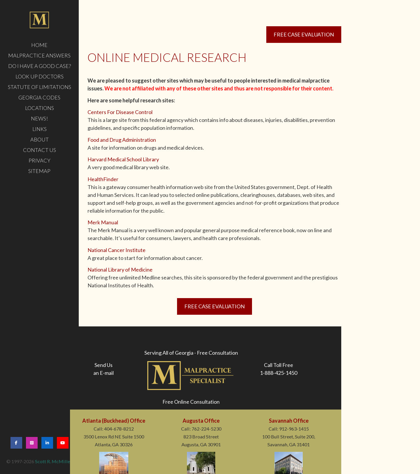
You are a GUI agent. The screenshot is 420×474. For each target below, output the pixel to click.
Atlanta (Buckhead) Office (113, 420)
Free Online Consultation (191, 401)
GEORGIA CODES (39, 97)
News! (39, 118)
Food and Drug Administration (122, 140)
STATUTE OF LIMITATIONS (39, 87)
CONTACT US (39, 150)
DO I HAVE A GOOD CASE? (39, 66)
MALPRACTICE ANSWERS (39, 55)
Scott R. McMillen (54, 461)
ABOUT (39, 139)
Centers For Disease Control (120, 112)
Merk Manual (103, 222)
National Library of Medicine (120, 269)
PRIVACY (39, 160)
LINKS (39, 129)
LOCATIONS (39, 108)
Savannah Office (289, 420)
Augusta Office (201, 420)
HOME (39, 45)
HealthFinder (103, 179)
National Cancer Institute (117, 250)
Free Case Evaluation (304, 34)
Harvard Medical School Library (123, 159)
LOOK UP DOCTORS (39, 76)
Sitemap (39, 171)
